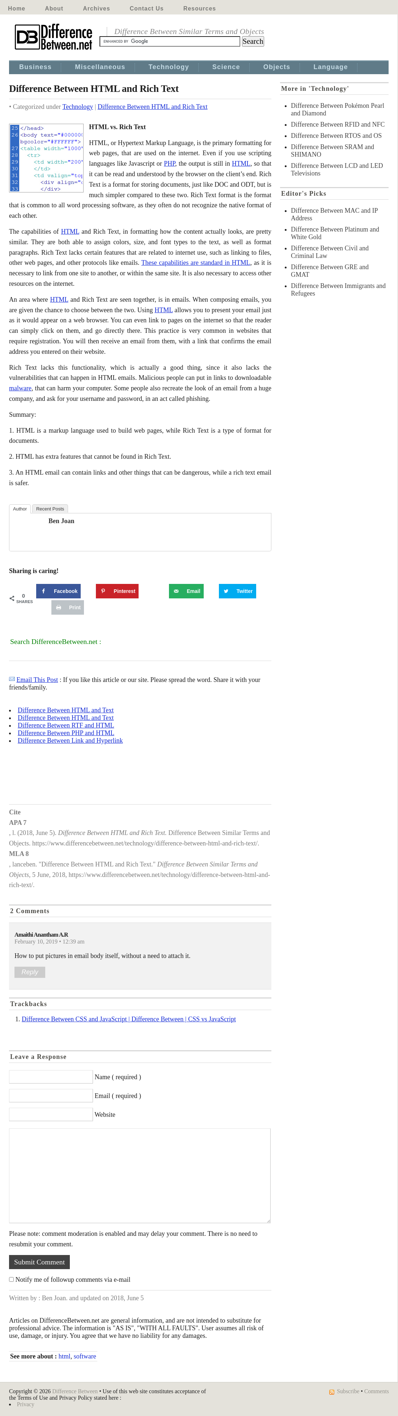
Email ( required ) (118, 1095)
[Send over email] (186, 591)
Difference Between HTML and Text (66, 710)
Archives (96, 8)
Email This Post (37, 679)
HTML (241, 163)
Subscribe (348, 1391)
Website (104, 1114)
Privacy (25, 1404)
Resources (199, 8)
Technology (169, 67)
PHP (169, 163)
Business (35, 67)
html (65, 1356)
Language (331, 67)
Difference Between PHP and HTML (66, 733)
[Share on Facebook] (58, 591)
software (85, 1356)
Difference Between (75, 1391)
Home (16, 8)
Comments (376, 1391)
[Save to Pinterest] (117, 591)
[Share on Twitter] (237, 591)
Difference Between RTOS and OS (336, 135)
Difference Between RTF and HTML (66, 725)
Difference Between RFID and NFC (338, 124)
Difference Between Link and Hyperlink (70, 740)
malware (20, 388)
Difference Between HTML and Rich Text (153, 106)
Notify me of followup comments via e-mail (73, 1279)
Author (20, 509)
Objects (277, 67)
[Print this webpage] (67, 607)
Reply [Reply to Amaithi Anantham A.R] (29, 972)
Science (226, 67)
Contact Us (147, 8)
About (54, 8)
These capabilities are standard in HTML (195, 262)
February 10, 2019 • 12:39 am (49, 941)
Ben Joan (61, 521)
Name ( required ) (118, 1077)
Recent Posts (50, 509)
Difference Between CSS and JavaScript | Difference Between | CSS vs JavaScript (129, 1019)
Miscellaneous (100, 67)
